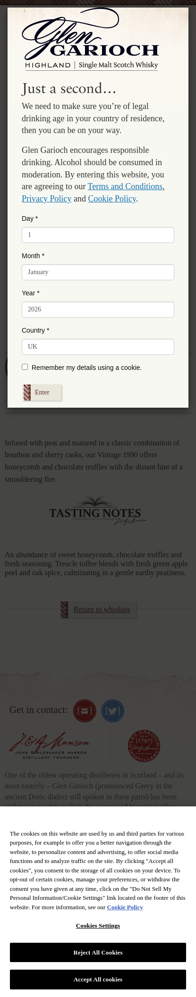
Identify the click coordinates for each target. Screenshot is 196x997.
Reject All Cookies (97, 952)
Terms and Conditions (125, 186)
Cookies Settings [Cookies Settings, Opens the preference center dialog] (98, 925)
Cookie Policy (112, 198)
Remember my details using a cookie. (82, 367)
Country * (35, 330)
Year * (31, 293)
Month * (33, 256)
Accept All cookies (98, 979)
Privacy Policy (47, 198)
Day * (30, 218)
